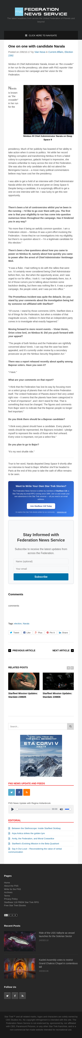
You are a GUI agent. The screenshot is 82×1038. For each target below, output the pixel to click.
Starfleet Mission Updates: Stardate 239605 (23, 685)
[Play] (12, 809)
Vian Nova (39, 52)
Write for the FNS (12, 889)
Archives (8, 892)
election (18, 623)
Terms (7, 895)
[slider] (33, 809)
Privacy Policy (11, 899)
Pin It (51, 632)
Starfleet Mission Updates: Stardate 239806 (58, 685)
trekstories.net (62, 512)
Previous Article (23, 650)
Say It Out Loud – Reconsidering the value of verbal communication (35, 850)
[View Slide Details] (41, 756)
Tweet (14, 632)
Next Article (60, 650)
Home (7, 882)
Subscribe (41, 576)
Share (63, 632)
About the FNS (11, 886)
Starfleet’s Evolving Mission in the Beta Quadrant (33, 843)
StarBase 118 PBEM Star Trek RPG (21, 902)
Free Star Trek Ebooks (15, 905)
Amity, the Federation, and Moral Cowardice (31, 838)
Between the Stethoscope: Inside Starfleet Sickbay (34, 828)
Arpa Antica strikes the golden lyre (26, 833)
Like (27, 632)
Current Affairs (55, 52)
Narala (26, 623)
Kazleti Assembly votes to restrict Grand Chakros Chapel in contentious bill (58, 963)
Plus (38, 632)
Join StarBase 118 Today (41, 506)
